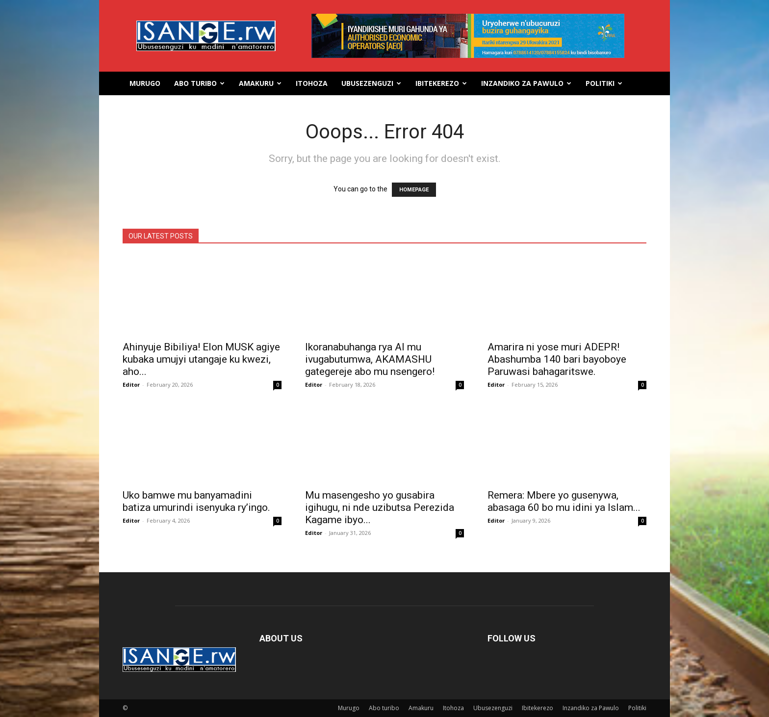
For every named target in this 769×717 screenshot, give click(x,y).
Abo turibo (199, 83)
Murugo (144, 83)
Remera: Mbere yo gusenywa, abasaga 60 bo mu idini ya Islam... (564, 501)
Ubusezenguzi (371, 83)
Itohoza (312, 83)
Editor (131, 384)
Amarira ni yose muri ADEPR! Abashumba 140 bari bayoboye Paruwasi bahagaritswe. (556, 359)
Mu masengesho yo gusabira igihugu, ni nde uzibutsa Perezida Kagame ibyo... (379, 507)
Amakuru (260, 83)
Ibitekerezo (441, 83)
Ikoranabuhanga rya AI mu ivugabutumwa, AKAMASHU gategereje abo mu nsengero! (370, 359)
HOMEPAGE (414, 189)
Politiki (604, 83)
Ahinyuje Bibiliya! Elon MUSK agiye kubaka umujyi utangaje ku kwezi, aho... (201, 359)
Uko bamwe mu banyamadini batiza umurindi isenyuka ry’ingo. (196, 501)
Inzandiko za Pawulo (526, 83)
